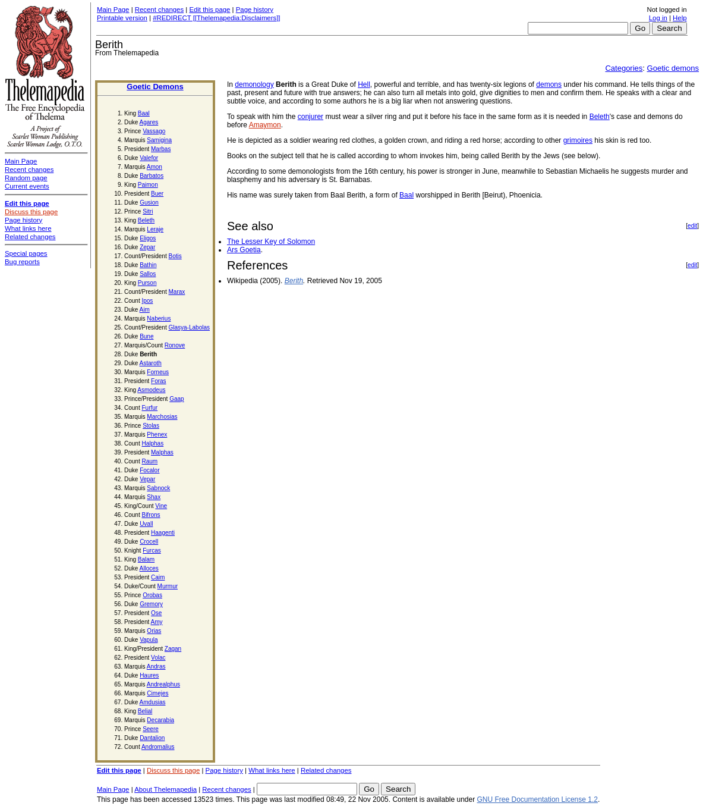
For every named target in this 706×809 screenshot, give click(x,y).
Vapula (148, 639)
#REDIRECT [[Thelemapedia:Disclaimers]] (216, 17)
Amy (156, 622)
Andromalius (158, 747)
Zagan (173, 648)
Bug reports (22, 261)
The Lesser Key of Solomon (271, 241)
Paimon (148, 184)
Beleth (146, 220)
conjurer (310, 116)
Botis (175, 256)
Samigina (159, 140)
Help (679, 17)
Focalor (149, 470)
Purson (147, 283)
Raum (149, 461)
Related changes (326, 770)
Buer (157, 193)
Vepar (147, 479)
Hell (364, 84)
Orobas (152, 595)
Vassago (154, 131)
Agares (149, 122)
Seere (151, 729)
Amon (154, 167)
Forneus (158, 372)
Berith (294, 281)
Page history (254, 9)
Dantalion (152, 738)
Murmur (167, 586)
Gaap (176, 399)
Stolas (151, 425)
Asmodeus (151, 390)
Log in (658, 17)
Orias (154, 631)
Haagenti (163, 532)
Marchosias (162, 416)
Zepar (147, 247)
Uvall (146, 523)
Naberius (159, 318)
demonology (254, 84)
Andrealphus (163, 684)
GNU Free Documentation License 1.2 (537, 799)
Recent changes (159, 9)
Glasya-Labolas (189, 327)
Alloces (149, 568)
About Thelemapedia (165, 789)
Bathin (148, 265)
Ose (156, 613)
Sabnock (158, 488)
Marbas (161, 149)
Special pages (26, 253)
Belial (145, 711)
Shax (153, 497)
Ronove (175, 345)
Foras (158, 381)
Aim (145, 309)
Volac (158, 657)
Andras (156, 666)
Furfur (149, 407)
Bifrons (150, 515)
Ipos (147, 300)
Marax (177, 292)
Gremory (151, 604)
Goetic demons (673, 68)
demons (549, 84)
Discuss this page (173, 770)
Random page (26, 177)
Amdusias (153, 702)
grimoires (577, 140)
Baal (144, 113)
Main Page (113, 9)
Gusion (149, 202)
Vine (161, 506)
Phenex (157, 434)
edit (692, 225)
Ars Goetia (244, 250)
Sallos (148, 274)
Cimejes (157, 693)
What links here (271, 770)
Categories (623, 68)
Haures (149, 675)
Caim (158, 577)
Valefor (149, 158)
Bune (146, 336)
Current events (27, 186)
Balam (146, 559)
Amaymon (265, 125)
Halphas (152, 443)
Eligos (148, 238)
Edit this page (209, 9)
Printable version (122, 17)
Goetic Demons (155, 86)
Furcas (152, 550)
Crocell (149, 541)
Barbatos (151, 176)
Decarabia (160, 720)
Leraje (155, 229)
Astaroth (151, 363)
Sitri (148, 211)
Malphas (162, 452)
